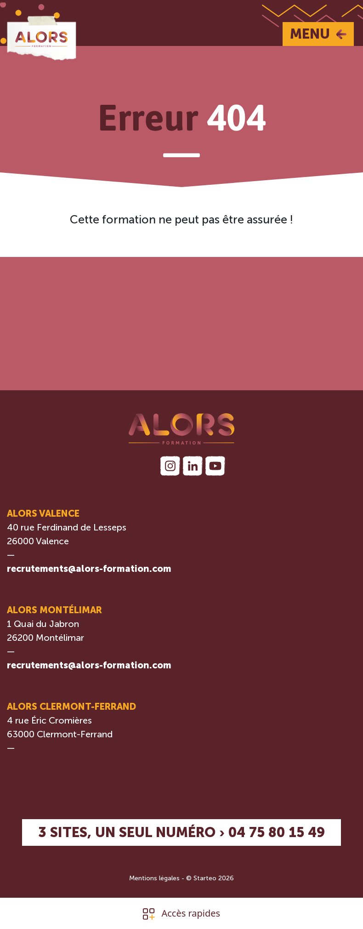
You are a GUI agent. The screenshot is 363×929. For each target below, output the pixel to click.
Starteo (204, 878)
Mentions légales (154, 878)
